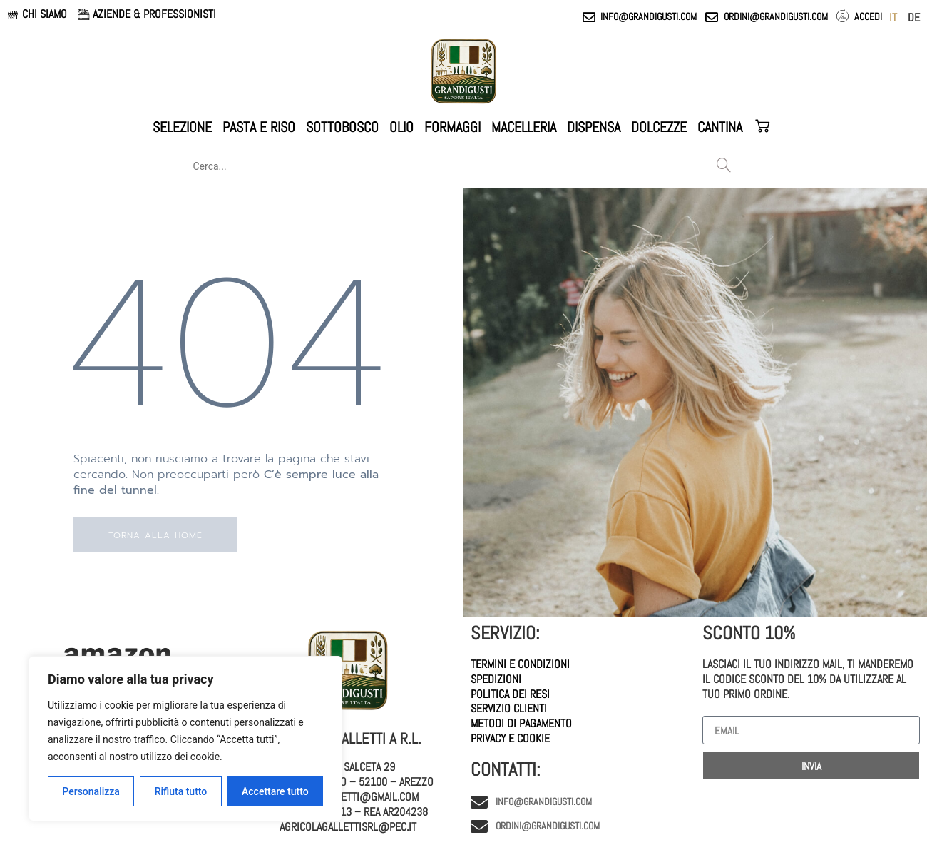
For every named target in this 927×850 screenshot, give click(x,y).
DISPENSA (593, 127)
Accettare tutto (275, 791)
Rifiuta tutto (181, 791)
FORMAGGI (452, 127)
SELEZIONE (182, 127)
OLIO (401, 127)
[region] (185, 738)
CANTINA (719, 127)
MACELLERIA (523, 127)
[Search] (724, 166)
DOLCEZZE (659, 127)
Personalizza (91, 791)
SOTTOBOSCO (342, 127)
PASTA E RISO (258, 127)
